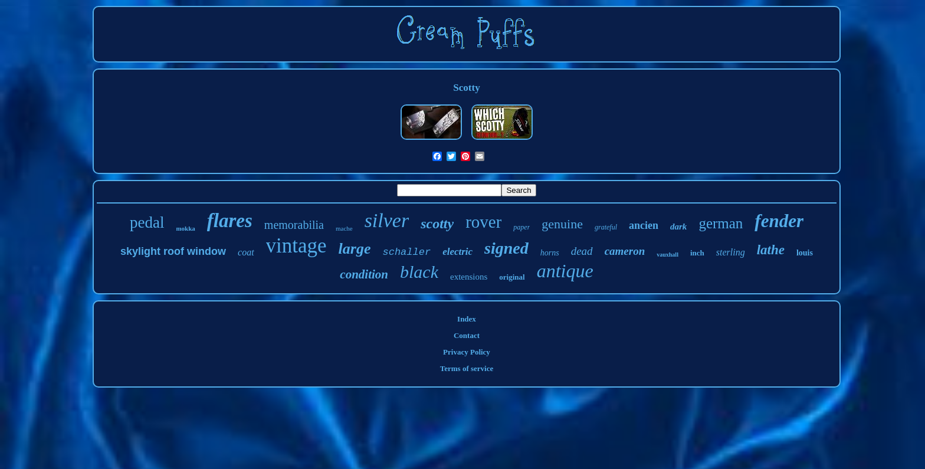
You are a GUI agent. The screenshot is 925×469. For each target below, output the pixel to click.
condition (364, 274)
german (720, 223)
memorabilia (294, 224)
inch (697, 252)
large (355, 248)
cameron (625, 251)
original (511, 277)
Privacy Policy (466, 351)
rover (483, 221)
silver (387, 220)
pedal (147, 222)
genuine (562, 224)
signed (506, 248)
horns (549, 252)
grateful (606, 227)
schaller (407, 252)
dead (582, 251)
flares (229, 220)
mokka (185, 228)
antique (565, 270)
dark (678, 226)
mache (344, 228)
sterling (730, 252)
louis (804, 252)
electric (457, 251)
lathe (771, 249)
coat (246, 252)
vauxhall (667, 254)
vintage (296, 245)
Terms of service (467, 368)
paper (521, 227)
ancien (643, 225)
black (419, 271)
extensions (468, 276)
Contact (467, 335)
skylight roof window (173, 251)
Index (466, 318)
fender (779, 221)
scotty (437, 223)
